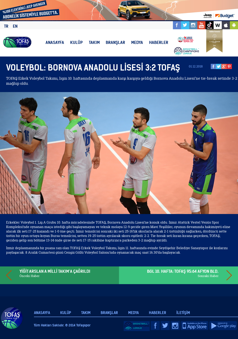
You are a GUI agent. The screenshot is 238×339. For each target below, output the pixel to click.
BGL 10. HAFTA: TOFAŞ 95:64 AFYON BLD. (182, 271)
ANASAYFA (55, 42)
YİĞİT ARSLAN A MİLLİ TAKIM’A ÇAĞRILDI (55, 271)
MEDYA (137, 42)
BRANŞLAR (115, 42)
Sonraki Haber (208, 276)
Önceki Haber (29, 276)
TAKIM (94, 42)
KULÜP (76, 42)
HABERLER (158, 42)
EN (15, 26)
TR (6, 26)
